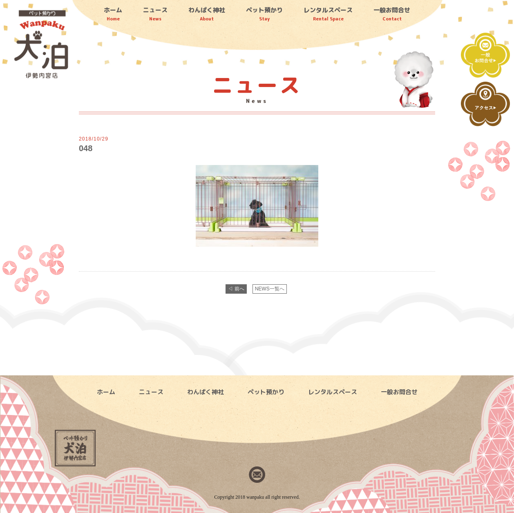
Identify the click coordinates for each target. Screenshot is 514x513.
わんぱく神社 (206, 14)
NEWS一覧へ (269, 289)
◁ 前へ (236, 289)
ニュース (155, 14)
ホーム (113, 14)
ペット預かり (264, 14)
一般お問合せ (391, 14)
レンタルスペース (328, 14)
